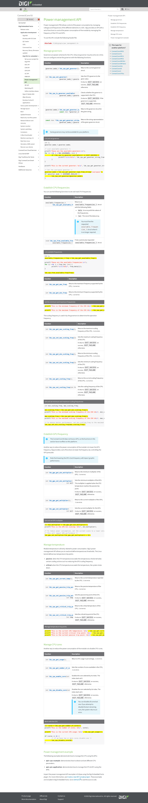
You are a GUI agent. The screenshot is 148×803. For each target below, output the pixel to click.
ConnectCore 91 (117, 54)
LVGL (31, 44)
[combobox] (104, 9)
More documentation (29, 799)
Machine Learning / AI (30, 138)
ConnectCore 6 (116, 71)
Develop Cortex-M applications (28, 101)
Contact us (61, 796)
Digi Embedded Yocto (28, 26)
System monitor (25, 126)
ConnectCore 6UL (117, 66)
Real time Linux (25, 141)
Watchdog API (29, 88)
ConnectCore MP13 (118, 56)
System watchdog (26, 129)
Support (61, 799)
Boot (30, 111)
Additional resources (28, 170)
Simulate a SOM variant (28, 144)
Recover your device (27, 147)
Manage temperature (117, 31)
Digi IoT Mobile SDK (28, 94)
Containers (30, 132)
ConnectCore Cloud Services (28, 150)
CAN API (27, 68)
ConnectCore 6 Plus (118, 74)
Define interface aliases (32, 91)
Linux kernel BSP (28, 153)
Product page (26, 796)
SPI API (27, 85)
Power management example (120, 38)
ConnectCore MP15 (118, 59)
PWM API (27, 77)
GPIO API (27, 71)
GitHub (76, 780)
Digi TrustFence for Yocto (28, 157)
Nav (127, 9)
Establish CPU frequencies (119, 23)
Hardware (28, 166)
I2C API (27, 74)
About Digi (43, 799)
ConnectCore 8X (117, 69)
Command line (31, 47)
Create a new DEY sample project (78, 777)
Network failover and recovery (27, 122)
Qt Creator (31, 41)
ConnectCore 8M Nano (119, 64)
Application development (30, 32)
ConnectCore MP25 (118, 51)
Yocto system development (30, 106)
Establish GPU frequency (118, 27)
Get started (28, 23)
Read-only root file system (29, 118)
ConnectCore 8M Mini (118, 61)
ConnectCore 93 (25, 15)
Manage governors (116, 20)
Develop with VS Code (29, 39)
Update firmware (30, 114)
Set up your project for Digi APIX (31, 60)
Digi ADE (31, 35)
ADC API (27, 65)
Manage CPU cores (116, 34)
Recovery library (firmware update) (31, 51)
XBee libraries (27, 97)
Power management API (31, 81)
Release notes (30, 29)
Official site (43, 796)
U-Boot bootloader (30, 135)
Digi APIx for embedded (31, 56)
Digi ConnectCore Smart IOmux (28, 161)
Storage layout (30, 108)
